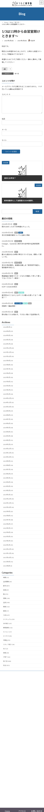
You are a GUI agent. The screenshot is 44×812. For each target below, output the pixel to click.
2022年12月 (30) (8, 501)
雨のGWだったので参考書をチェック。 (16, 229)
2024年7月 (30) (8, 422)
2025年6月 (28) (8, 376)
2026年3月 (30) (8, 338)
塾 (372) (5, 597)
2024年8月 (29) (8, 418)
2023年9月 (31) (8, 464)
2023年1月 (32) (8, 497)
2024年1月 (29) (8, 447)
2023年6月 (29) (8, 476)
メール (4, 132)
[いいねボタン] (5, 69)
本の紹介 (21, 295)
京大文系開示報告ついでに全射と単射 (16, 238)
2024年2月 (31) (8, 443)
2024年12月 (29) (8, 401)
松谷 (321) (6, 668)
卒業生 (20, 235)
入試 (20, 244)
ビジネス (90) (7, 639)
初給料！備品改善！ (9, 309)
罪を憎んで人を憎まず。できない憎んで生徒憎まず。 (21, 317)
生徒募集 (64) (7, 584)
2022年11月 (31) (8, 506)
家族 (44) (6, 655)
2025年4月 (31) (8, 384)
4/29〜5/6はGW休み (9, 289)
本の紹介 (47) (7, 626)
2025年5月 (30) (8, 380)
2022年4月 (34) (8, 535)
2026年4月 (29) (8, 334)
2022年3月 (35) (8, 539)
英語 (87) (6, 593)
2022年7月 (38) (8, 522)
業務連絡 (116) (7, 630)
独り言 (17, 73)
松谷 (30, 306)
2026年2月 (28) (8, 342)
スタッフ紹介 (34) (8, 647)
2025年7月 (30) (8, 372)
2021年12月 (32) (8, 552)
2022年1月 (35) (8, 548)
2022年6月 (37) (8, 527)
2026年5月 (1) (7, 330)
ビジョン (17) (7, 634)
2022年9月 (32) (8, 514)
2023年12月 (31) (8, 451)
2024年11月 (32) (8, 405)
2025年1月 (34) (8, 397)
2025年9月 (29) (8, 363)
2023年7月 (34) (8, 472)
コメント (6, 94)
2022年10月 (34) (8, 510)
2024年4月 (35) (8, 434)
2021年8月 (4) (7, 569)
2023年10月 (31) (8, 460)
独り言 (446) (7, 664)
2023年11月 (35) (8, 455)
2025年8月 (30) (8, 367)
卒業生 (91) (6, 643)
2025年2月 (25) (8, 393)
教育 (16, 244)
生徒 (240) (6, 605)
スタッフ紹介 (18, 306)
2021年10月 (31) (8, 560)
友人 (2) (5, 651)
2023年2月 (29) (8, 493)
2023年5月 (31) (8, 481)
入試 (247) (6, 618)
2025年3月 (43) (8, 388)
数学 (15, 227)
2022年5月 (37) (8, 531)
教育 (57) (6, 614)
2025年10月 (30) (8, 359)
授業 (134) (6, 601)
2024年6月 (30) (8, 426)
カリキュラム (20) (8, 622)
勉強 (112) (6, 609)
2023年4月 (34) (8, 485)
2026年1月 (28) (8, 347)
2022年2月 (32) (8, 543)
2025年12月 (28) (8, 351)
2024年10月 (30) (8, 409)
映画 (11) (6, 580)
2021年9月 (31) (8, 564)
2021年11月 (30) (8, 556)
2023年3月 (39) (8, 489)
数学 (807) (6, 588)
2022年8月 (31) (8, 518)
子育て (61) (6, 660)
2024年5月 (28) (8, 430)
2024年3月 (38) (8, 439)
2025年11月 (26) (8, 355)
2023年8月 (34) (8, 468)
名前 (3, 122)
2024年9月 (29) (8, 414)
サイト (4, 143)
